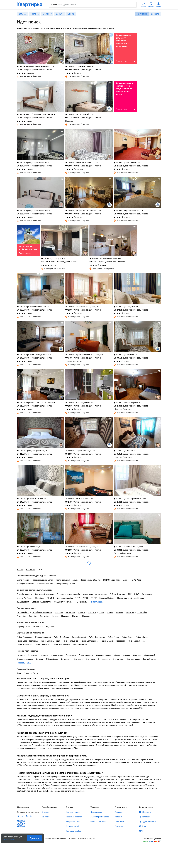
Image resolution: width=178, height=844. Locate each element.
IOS (18, 816)
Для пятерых (118, 659)
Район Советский (42, 645)
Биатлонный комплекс (44, 594)
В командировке (86, 655)
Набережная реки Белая (42, 580)
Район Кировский (24, 645)
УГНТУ (94, 598)
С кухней (39, 659)
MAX (141, 831)
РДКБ (136, 594)
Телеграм (146, 817)
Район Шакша (142, 637)
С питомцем (71, 655)
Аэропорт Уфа (23, 627)
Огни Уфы (39, 598)
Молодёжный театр (25, 584)
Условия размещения (99, 817)
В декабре (44, 616)
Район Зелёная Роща (50, 641)
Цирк (125, 580)
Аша (19, 673)
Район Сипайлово (61, 637)
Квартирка (31, 4)
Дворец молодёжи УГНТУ (68, 598)
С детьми (137, 655)
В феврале (70, 612)
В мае (101, 612)
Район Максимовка (136, 641)
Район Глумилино (24, 637)
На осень (65, 616)
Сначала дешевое (122, 655)
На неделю (32, 655)
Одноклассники (149, 822)
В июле (119, 612)
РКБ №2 (50, 598)
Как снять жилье (73, 812)
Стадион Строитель (63, 602)
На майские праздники (42, 612)
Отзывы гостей (72, 826)
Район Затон (127, 637)
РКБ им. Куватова (117, 594)
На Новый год (23, 612)
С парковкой (149, 655)
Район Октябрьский (89, 641)
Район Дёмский (79, 637)
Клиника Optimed (107, 598)
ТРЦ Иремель (80, 602)
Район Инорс (113, 637)
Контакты (46, 817)
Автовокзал (37, 627)
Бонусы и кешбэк (73, 831)
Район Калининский (61, 645)
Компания (119, 812)
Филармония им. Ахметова (95, 594)
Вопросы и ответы (74, 822)
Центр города (23, 580)
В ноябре (33, 616)
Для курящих (57, 655)
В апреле (92, 612)
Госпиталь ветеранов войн (68, 594)
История (118, 817)
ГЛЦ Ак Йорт (135, 580)
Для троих (90, 659)
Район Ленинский (43, 637)
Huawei (26, 816)
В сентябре (142, 612)
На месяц (44, 655)
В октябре (21, 616)
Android (22, 816)
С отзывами (66, 659)
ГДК (130, 594)
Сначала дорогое (104, 655)
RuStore (30, 816)
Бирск (35, 673)
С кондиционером (25, 659)
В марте (81, 612)
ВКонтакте (146, 812)
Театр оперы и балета (90, 580)
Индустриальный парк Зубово (130, 598)
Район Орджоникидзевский (113, 641)
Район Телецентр (70, 641)
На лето (55, 616)
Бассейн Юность (24, 594)
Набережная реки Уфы (66, 584)
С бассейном (52, 659)
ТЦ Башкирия (23, 602)
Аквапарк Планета (45, 584)
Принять (34, 838)
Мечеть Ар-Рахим (24, 598)
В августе (130, 612)
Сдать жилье (96, 812)
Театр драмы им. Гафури (67, 580)
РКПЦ (85, 598)
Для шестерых (133, 659)
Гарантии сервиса (74, 817)
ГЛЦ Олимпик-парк (111, 580)
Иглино (27, 673)
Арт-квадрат (147, 594)
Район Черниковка (97, 637)
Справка (45, 812)
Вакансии (119, 826)
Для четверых (104, 659)
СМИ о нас (119, 822)
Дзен (144, 826)
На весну (86, 616)
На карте (21, 655)
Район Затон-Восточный (27, 641)
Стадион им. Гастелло (41, 602)
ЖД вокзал (50, 627)
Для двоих (78, 659)
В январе (59, 612)
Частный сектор (149, 659)
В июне (110, 612)
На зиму (75, 616)
